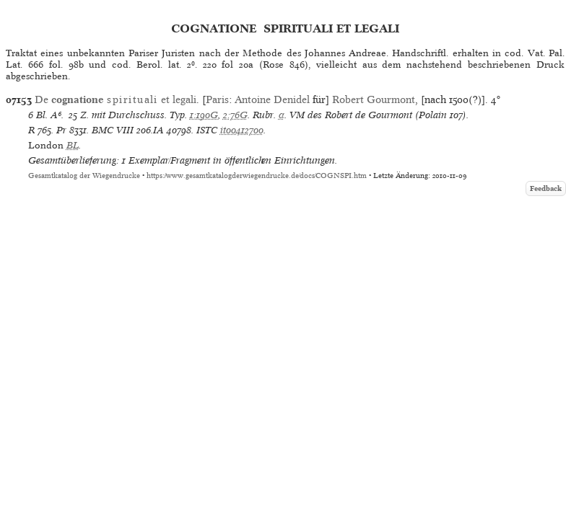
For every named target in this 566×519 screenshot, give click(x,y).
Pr (61, 130)
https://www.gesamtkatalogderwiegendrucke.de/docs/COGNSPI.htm (257, 175)
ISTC (206, 130)
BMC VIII (113, 130)
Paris (217, 99)
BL (72, 145)
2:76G (235, 115)
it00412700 (242, 130)
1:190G (204, 115)
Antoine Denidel (272, 99)
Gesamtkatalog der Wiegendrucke (84, 175)
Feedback (546, 188)
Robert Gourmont (373, 99)
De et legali (115, 99)
